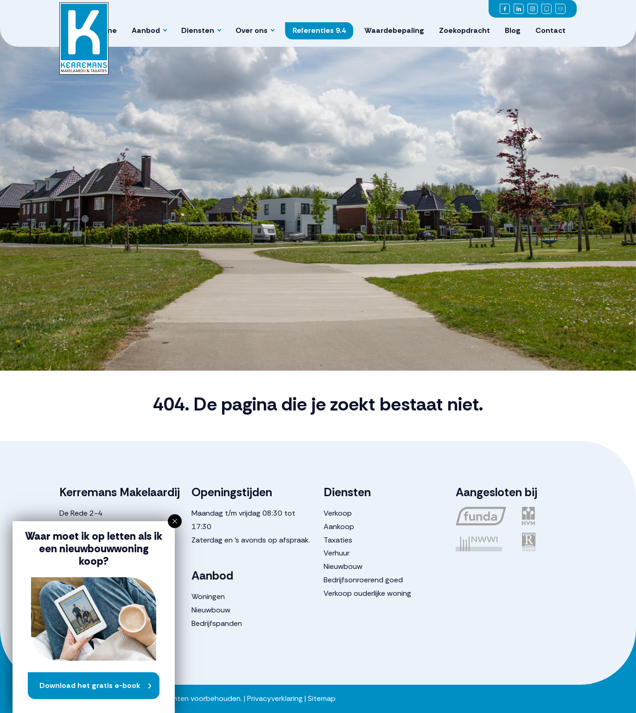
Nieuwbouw (210, 610)
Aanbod (146, 30)
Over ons (251, 30)
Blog (513, 30)
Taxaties (338, 540)
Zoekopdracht (464, 30)
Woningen (208, 596)
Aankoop (339, 526)
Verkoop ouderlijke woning (367, 593)
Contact (550, 30)
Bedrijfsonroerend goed (363, 580)
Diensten (197, 30)
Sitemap (322, 698)
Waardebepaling (394, 30)
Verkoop (338, 513)
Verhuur (337, 553)
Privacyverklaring (275, 698)
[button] (175, 521)
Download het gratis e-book (89, 685)
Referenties (319, 30)
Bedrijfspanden (216, 623)
